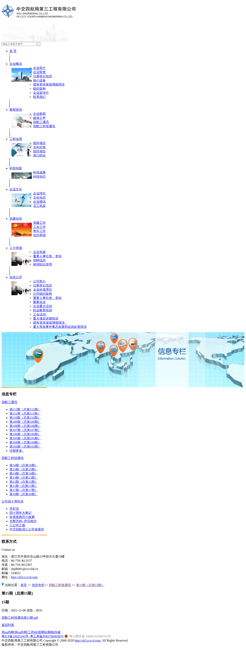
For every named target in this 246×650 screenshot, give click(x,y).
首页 (23, 585)
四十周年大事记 (20, 512)
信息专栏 (38, 585)
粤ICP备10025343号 (16, 636)
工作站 (32, 632)
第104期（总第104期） (25, 442)
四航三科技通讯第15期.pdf (20, 617)
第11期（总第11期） (23, 486)
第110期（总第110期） (25, 417)
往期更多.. (16, 450)
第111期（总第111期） (25, 413)
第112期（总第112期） (25, 409)
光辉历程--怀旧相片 (23, 521)
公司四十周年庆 (13, 501)
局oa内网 (8, 632)
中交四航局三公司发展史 (26, 529)
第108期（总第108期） (25, 426)
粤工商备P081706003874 (46, 636)
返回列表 (8, 625)
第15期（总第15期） (23, 469)
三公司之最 (17, 525)
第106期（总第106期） (25, 434)
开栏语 (14, 508)
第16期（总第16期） (23, 465)
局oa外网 (21, 632)
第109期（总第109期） (25, 421)
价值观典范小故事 (22, 517)
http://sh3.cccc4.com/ (24, 577)
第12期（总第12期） (23, 481)
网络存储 (54, 632)
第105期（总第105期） (25, 438)
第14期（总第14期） (23, 473)
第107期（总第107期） (25, 430)
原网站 (42, 632)
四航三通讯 (9, 402)
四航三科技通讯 (13, 458)
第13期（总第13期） (23, 477)
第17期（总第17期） (23, 490)
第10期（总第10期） (23, 494)
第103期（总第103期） (25, 446)
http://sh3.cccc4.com (87, 640)
